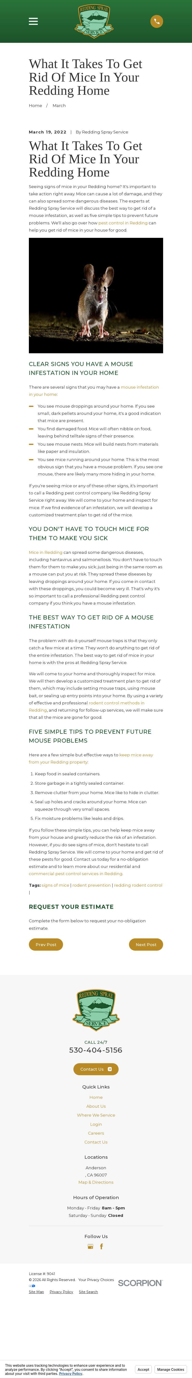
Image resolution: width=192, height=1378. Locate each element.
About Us (96, 1188)
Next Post (146, 1026)
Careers (96, 1214)
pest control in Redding (123, 304)
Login (96, 1205)
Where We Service (96, 1197)
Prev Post (46, 1026)
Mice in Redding (46, 634)
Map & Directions (96, 1264)
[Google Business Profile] (90, 1328)
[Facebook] (101, 1328)
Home (96, 1179)
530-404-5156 (95, 1131)
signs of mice (55, 966)
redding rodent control (138, 966)
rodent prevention (91, 966)
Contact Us (96, 1151)
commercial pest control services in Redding (75, 955)
